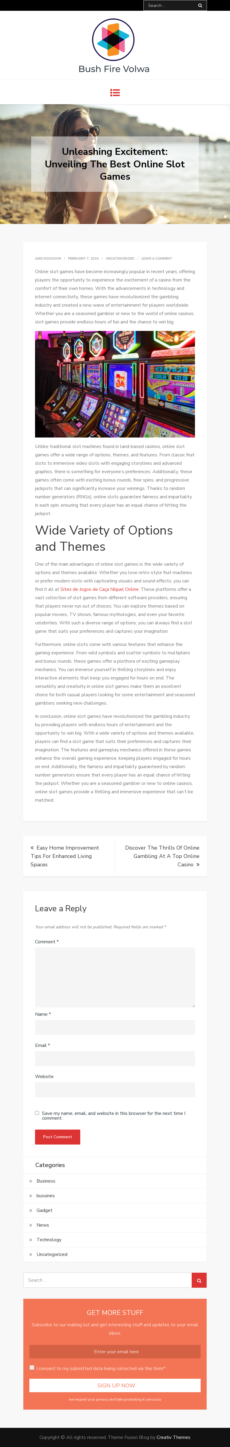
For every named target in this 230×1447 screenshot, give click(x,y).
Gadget (44, 1210)
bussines (46, 1195)
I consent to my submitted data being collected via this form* (100, 1368)
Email (42, 1045)
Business (46, 1181)
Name (43, 1014)
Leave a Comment (156, 258)
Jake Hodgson (48, 258)
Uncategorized (120, 258)
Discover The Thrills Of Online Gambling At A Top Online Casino (162, 856)
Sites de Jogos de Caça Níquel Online (99, 589)
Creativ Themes (173, 1437)
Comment (47, 942)
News (43, 1225)
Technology (49, 1239)
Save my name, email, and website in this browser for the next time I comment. (113, 1116)
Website (44, 1076)
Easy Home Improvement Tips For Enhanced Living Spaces (65, 856)
